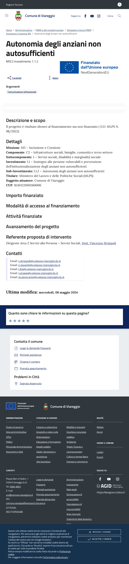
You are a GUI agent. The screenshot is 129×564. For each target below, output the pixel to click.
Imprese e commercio (77, 461)
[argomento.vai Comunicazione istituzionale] (22, 91)
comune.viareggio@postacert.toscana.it (25, 503)
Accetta (99, 539)
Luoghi (100, 452)
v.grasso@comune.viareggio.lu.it (38, 273)
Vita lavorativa (43, 461)
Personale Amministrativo (19, 447)
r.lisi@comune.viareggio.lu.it (36, 269)
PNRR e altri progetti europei (49, 30)
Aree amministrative (16, 432)
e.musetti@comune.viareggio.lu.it (39, 265)
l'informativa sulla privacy (55, 557)
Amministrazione (23, 30)
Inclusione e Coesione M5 (18, 34)
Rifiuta (99, 532)
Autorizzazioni (43, 437)
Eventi (100, 457)
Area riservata (73, 514)
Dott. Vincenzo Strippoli (99, 243)
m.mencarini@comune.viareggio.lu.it (41, 277)
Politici (9, 442)
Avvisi (100, 432)
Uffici (8, 437)
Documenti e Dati (14, 452)
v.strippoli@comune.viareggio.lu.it (39, 261)
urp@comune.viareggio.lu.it (19, 495)
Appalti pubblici (43, 447)
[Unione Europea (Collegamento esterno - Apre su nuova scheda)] (21, 406)
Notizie (100, 427)
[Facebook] (84, 15)
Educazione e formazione (48, 442)
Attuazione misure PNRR (79, 30)
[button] (14, 5)
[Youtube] (90, 15)
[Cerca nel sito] (119, 15)
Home (9, 30)
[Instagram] (97, 15)
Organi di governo (14, 427)
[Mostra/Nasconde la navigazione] (7, 15)
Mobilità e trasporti (76, 427)
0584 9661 (15, 486)
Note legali (72, 489)
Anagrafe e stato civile (47, 432)
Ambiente (71, 442)
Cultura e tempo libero (77, 456)
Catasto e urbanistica (46, 427)
